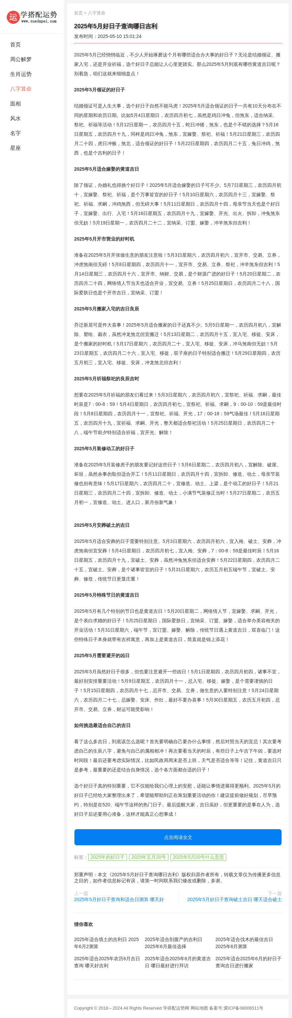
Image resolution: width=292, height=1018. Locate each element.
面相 (15, 104)
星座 (15, 148)
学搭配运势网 (176, 1008)
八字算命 (21, 89)
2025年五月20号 (148, 857)
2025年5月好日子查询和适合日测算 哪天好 (119, 899)
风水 (15, 118)
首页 (15, 44)
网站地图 (199, 1008)
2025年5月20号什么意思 (198, 857)
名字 (15, 133)
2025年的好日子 (108, 857)
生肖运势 (21, 74)
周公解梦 (21, 59)
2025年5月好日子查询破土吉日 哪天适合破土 (234, 899)
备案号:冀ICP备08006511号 (236, 1008)
